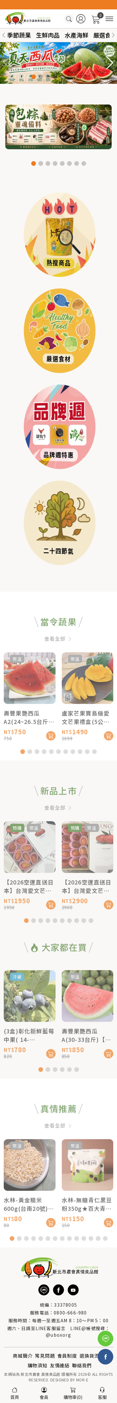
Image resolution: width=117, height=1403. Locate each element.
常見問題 (45, 1355)
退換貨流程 (92, 1355)
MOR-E (82, 1379)
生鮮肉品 (48, 35)
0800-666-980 (70, 1312)
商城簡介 (22, 1355)
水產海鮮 (76, 35)
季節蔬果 (19, 35)
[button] (113, 35)
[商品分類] (109, 19)
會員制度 (67, 1355)
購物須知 (37, 1365)
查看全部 (58, 659)
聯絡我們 (82, 1365)
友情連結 (60, 1365)
